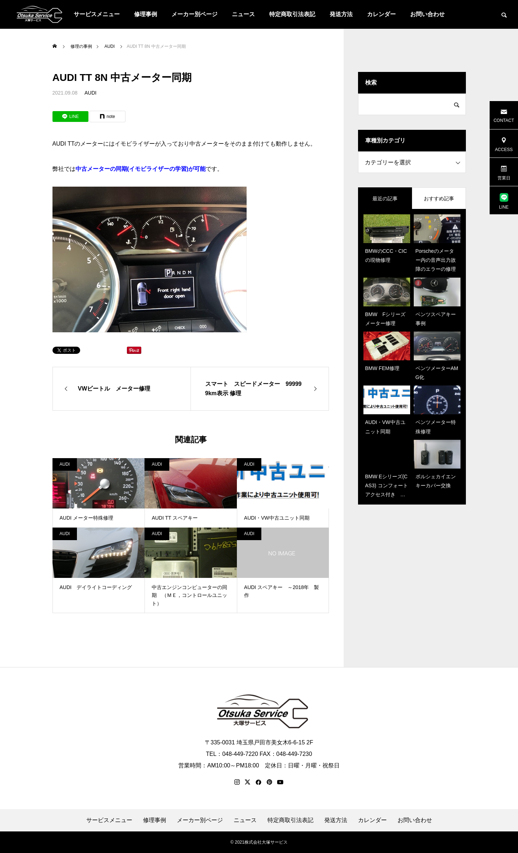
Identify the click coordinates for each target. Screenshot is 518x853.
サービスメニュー (97, 14)
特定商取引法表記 (292, 14)
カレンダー (381, 14)
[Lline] (70, 116)
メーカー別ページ (194, 14)
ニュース (243, 14)
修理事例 (145, 14)
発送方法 (341, 14)
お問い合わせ (427, 14)
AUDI (90, 93)
